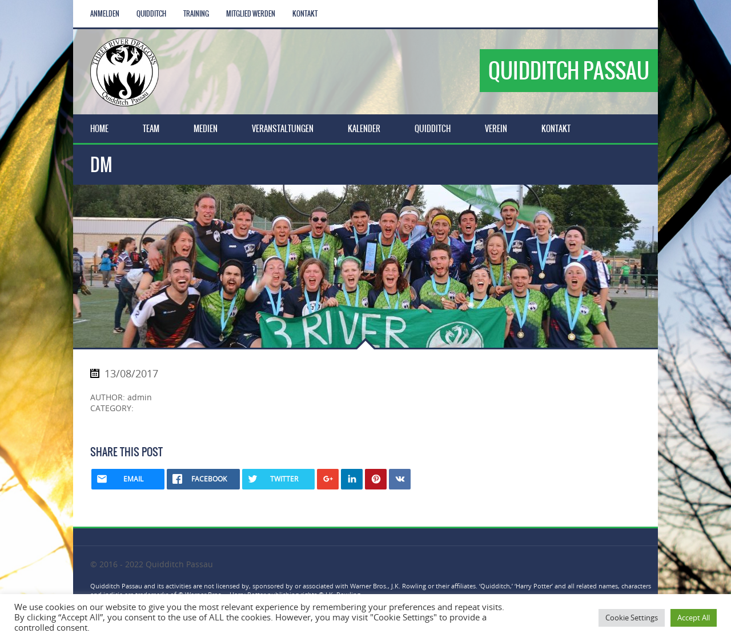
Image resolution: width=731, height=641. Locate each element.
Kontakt (305, 14)
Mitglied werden (250, 14)
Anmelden (104, 14)
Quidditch (151, 14)
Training (196, 14)
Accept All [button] (693, 617)
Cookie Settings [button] (631, 617)
